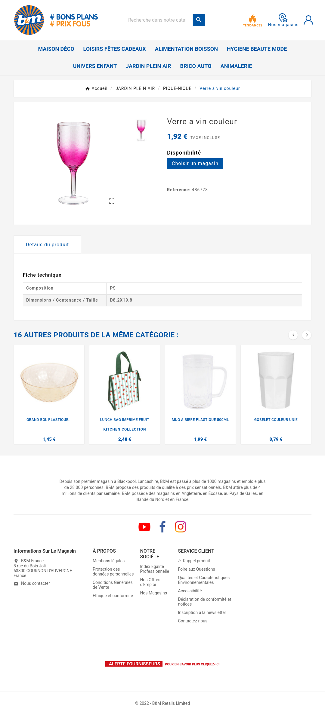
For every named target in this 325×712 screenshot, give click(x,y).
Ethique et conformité (113, 595)
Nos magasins (283, 20)
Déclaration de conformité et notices (204, 601)
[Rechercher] (154, 20)
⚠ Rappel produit (194, 560)
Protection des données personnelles (113, 571)
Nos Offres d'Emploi (150, 582)
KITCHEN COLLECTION (124, 429)
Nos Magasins (153, 593)
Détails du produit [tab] (47, 244)
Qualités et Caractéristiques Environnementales (204, 580)
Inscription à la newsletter (202, 612)
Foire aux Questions (196, 569)
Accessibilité (190, 590)
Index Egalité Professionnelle (154, 569)
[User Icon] (308, 20)
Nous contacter (35, 583)
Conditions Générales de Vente (113, 585)
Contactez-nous (192, 620)
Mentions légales (109, 560)
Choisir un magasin (195, 163)
